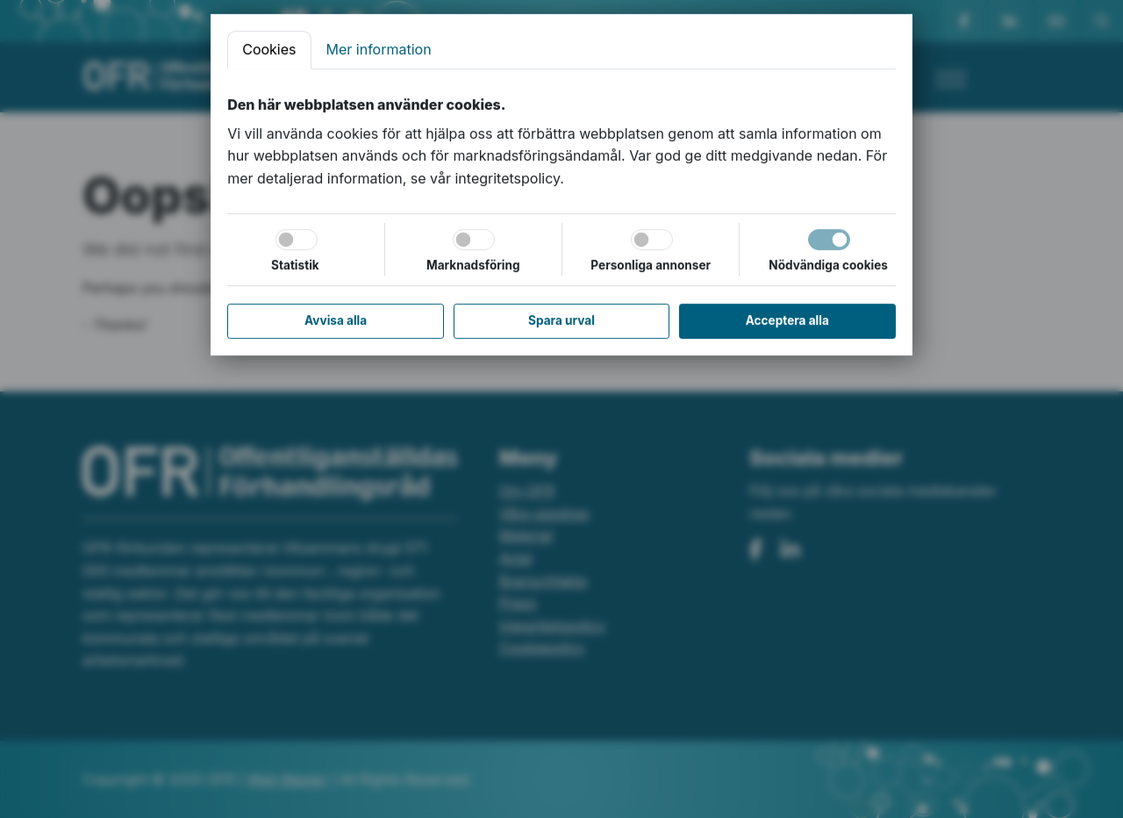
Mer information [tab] (379, 49)
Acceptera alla (787, 320)
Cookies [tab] (269, 49)
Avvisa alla (335, 320)
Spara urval (561, 320)
